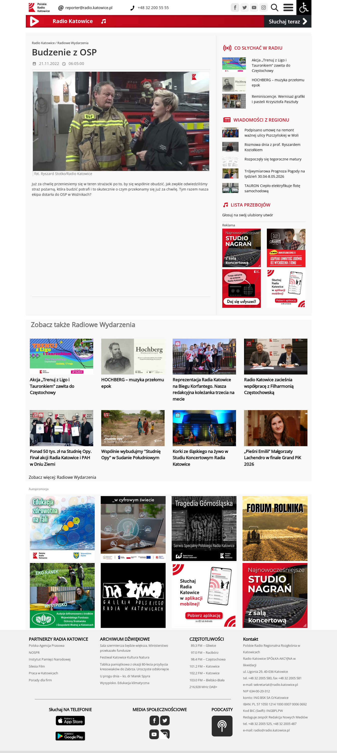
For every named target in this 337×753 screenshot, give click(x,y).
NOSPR (34, 652)
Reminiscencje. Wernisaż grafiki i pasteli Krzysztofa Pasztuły (278, 99)
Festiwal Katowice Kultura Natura (124, 657)
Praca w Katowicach (43, 673)
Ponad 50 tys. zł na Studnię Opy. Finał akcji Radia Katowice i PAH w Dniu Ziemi (60, 457)
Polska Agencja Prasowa (46, 645)
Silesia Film (37, 666)
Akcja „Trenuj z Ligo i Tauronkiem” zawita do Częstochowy (271, 65)
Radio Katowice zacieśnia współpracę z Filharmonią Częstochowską (268, 386)
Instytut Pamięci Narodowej (49, 659)
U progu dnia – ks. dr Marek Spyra (125, 676)
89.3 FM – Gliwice (202, 645)
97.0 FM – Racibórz (203, 652)
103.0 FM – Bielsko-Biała (206, 680)
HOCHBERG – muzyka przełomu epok (278, 82)
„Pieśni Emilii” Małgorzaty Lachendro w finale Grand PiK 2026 (272, 457)
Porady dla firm (40, 680)
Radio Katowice (43, 43)
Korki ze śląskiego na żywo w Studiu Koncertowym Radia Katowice (200, 457)
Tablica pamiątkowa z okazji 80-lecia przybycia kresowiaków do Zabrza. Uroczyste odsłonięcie (134, 667)
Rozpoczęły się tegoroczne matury (273, 159)
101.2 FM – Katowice (204, 666)
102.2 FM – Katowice (204, 673)
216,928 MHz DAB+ (203, 687)
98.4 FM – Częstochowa (207, 659)
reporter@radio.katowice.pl (88, 7)
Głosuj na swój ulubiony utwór (247, 215)
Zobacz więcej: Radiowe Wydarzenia (62, 477)
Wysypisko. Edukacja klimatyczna (124, 683)
